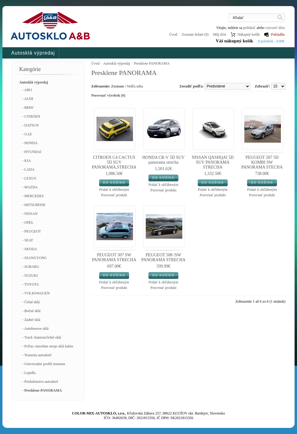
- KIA (26, 160)
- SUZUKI (30, 275)
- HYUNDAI (31, 152)
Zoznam (117, 86)
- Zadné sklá (31, 320)
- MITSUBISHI (33, 205)
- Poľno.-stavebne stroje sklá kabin (47, 346)
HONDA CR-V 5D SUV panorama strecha (163, 160)
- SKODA (29, 249)
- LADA (28, 169)
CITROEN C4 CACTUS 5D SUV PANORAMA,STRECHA (114, 162)
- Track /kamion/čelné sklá (41, 337)
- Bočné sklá (31, 311)
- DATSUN (30, 125)
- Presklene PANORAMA (42, 390)
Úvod (173, 34)
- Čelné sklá (31, 302)
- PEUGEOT (31, 231)
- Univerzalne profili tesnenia (43, 364)
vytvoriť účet (275, 28)
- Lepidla (29, 373)
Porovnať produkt (114, 195)
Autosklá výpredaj (33, 52)
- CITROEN (31, 116)
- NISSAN (29, 214)
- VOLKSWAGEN (36, 293)
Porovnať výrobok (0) (108, 95)
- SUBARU (30, 267)
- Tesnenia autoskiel (36, 355)
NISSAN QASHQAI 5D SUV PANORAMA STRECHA (213, 162)
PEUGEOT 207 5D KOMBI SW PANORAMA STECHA (262, 162)
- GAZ (27, 134)
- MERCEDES (33, 196)
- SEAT (27, 240)
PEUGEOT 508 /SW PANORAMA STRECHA (163, 257)
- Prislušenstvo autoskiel (40, 381)
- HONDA (29, 143)
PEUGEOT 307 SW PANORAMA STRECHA (114, 257)
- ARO (27, 90)
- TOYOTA (30, 284)
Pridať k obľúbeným (114, 189)
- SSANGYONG (34, 258)
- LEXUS (29, 178)
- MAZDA (30, 187)
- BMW (27, 107)
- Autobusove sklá (35, 328)
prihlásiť (249, 28)
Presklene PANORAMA (151, 63)
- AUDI (27, 99)
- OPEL (27, 222)
